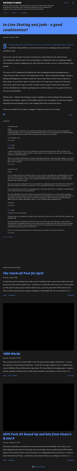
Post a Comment (8, 237)
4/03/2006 (11, 164)
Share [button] (70, 115)
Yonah (9, 145)
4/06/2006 (11, 232)
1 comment (11, 460)
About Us (13, 13)
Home (4, 13)
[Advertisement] (38, 253)
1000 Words (11, 354)
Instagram (23, 13)
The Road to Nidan (12, 2)
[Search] (66, 3)
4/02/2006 (11, 140)
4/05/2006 (11, 205)
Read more (71, 295)
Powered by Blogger (38, 466)
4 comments (11, 295)
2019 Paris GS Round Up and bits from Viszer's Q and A (37, 436)
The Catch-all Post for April (23, 273)
